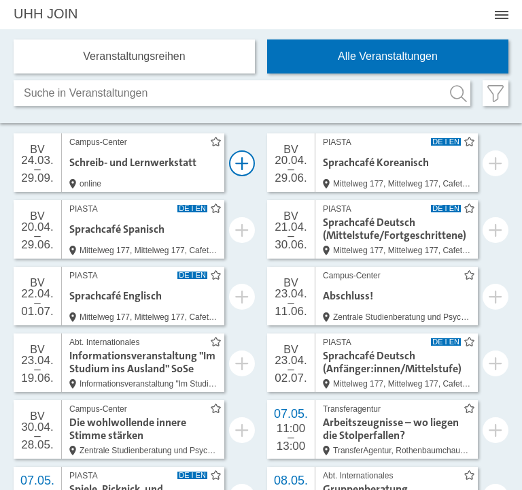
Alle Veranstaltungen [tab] (388, 56)
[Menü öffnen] (501, 15)
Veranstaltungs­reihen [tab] (134, 56)
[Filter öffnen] (495, 93)
